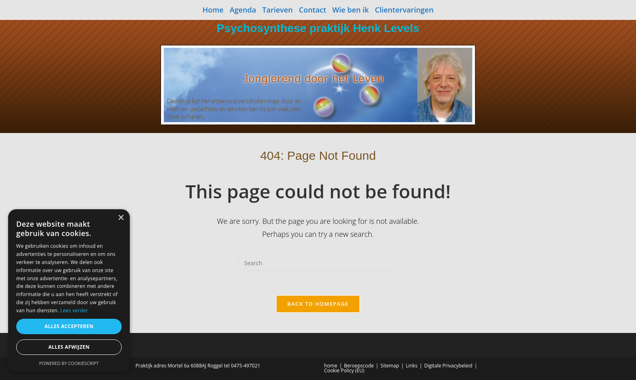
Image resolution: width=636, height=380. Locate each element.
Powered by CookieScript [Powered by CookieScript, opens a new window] (69, 363)
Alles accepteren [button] (69, 326)
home (330, 365)
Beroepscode (359, 365)
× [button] (121, 218)
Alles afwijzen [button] (69, 347)
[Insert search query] (318, 263)
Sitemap (389, 365)
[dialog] (69, 290)
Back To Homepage (317, 303)
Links (411, 365)
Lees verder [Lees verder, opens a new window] (74, 310)
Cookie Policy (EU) (344, 370)
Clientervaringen (404, 10)
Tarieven (277, 10)
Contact (312, 10)
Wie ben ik (350, 10)
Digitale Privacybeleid (448, 365)
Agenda (243, 10)
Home (212, 10)
